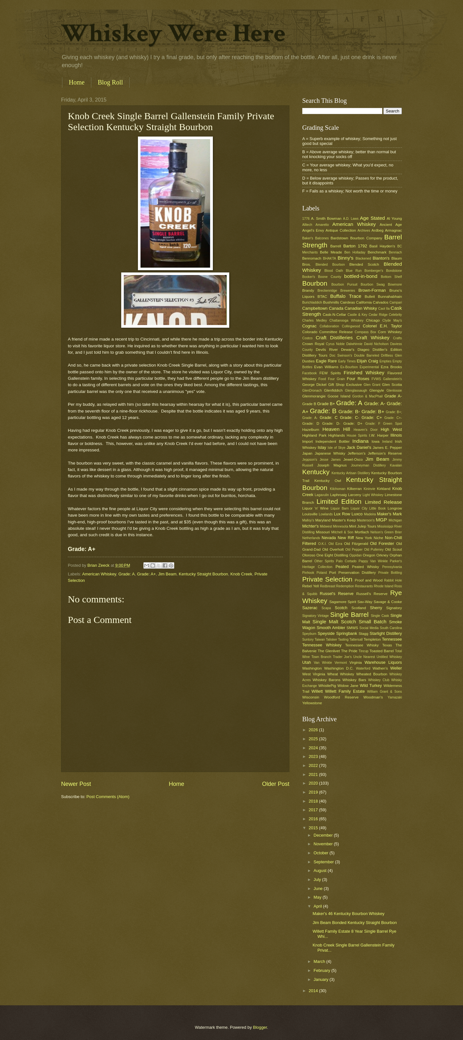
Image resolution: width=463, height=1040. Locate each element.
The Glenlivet (329, 651)
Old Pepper (354, 549)
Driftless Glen (391, 355)
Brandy (308, 290)
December (323, 835)
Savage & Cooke (388, 602)
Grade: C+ (372, 417)
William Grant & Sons (384, 691)
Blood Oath (333, 270)
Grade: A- (374, 403)
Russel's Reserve (337, 593)
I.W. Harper (378, 435)
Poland (321, 572)
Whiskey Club (378, 680)
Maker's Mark (389, 513)
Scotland (358, 608)
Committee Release (336, 332)
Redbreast (327, 586)
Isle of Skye (336, 447)
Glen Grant (372, 385)
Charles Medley (314, 320)
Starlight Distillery (386, 633)
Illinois (396, 435)
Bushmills (331, 302)
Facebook (309, 373)
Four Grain (336, 379)
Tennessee (392, 639)
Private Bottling (390, 572)
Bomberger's (374, 270)
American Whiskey (99, 574)
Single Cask (380, 616)
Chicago (372, 320)
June (318, 888)
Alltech (307, 225)
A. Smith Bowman (326, 218)
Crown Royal (313, 344)
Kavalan (396, 465)
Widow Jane (348, 686)
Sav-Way (365, 602)
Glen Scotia (392, 385)
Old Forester (382, 543)
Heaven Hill (336, 429)
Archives (364, 230)
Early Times (347, 361)
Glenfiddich (333, 390)
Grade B (309, 404)
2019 (314, 792)
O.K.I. (322, 544)
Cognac (309, 326)
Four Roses (358, 378)
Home (77, 82)
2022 (314, 765)
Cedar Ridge (377, 314)
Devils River (327, 349)
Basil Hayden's (382, 246)
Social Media (369, 628)
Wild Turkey (371, 685)
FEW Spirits (330, 373)
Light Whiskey (373, 495)
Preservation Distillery (357, 572)
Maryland (323, 520)
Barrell (335, 246)
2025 (314, 738)
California (364, 302)
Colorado (309, 332)
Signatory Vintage (315, 616)
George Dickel (314, 385)
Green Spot (392, 423)
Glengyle (376, 390)
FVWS (376, 379)
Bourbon (314, 283)
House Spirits (357, 435)
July (317, 879)
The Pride (349, 651)
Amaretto (322, 225)
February (322, 970)
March (319, 961)
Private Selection (327, 579)
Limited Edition (339, 501)
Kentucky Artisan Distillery (350, 473)
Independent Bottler (332, 441)
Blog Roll (110, 82)
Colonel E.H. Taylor (382, 326)
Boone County (329, 277)
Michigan (395, 520)
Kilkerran (354, 489)
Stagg (363, 634)
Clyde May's (392, 320)
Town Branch (321, 657)
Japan (307, 453)
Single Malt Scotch (334, 621)
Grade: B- (349, 411)
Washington (312, 668)
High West (391, 429)
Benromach (311, 258)
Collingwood (351, 326)
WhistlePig (327, 686)
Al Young (394, 218)
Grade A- (393, 396)
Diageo (363, 349)
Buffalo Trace (345, 296)
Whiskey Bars (354, 680)
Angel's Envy (313, 230)
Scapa (326, 608)
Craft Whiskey (372, 337)
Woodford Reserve (341, 697)
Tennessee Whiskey (321, 645)
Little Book (377, 508)
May (317, 897)
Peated (342, 566)
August (320, 870)
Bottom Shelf (391, 277)
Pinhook (308, 572)
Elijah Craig (367, 361)
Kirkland (383, 489)
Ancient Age (391, 225)
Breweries (347, 290)
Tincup (363, 651)
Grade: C (329, 417)
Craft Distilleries (334, 337)
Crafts (397, 338)
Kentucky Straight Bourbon (203, 574)
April (318, 906)
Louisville (310, 514)
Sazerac (309, 607)
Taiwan (319, 639)
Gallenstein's (392, 379)
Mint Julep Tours (362, 526)
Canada (336, 308)
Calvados (380, 302)
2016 (314, 818)
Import (307, 441)
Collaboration (329, 326)
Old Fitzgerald (356, 544)
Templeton (372, 639)
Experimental (369, 367)
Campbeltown (315, 308)
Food (322, 379)
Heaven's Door (366, 429)
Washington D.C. (338, 668)
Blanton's (381, 258)
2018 (314, 801)
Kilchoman (337, 489)
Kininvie (369, 489)
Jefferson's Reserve (385, 453)
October (321, 852)
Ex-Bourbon (349, 367)
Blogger (260, 1027)
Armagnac (393, 230)
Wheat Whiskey (340, 674)
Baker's (307, 238)
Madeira (370, 514)
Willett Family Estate (345, 691)
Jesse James (330, 459)
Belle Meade (331, 252)
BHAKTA (329, 258)
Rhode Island (384, 586)
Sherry (376, 607)
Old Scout (393, 549)
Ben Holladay (354, 252)
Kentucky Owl (327, 481)
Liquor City (358, 508)
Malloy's (308, 520)
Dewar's (347, 349)
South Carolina (391, 628)
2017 (314, 809)
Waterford (363, 668)
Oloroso (308, 555)
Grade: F (372, 423)
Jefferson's (356, 453)
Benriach (395, 252)
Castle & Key (358, 314)
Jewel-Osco (353, 459)
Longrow (395, 508)
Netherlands (311, 538)
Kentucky (316, 472)
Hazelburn (310, 429)
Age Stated (372, 218)
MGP (381, 519)
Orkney (382, 555)
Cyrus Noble (335, 344)
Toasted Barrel (381, 651)
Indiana (360, 441)
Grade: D (310, 423)
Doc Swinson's (341, 355)
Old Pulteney (374, 549)
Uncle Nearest (364, 657)
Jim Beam (167, 574)
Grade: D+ (353, 423)
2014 (314, 990)
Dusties (308, 361)
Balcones (322, 238)
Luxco (356, 513)
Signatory (394, 608)
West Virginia (313, 674)
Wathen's (380, 668)
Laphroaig (338, 495)
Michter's (310, 526)
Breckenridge (327, 290)
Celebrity (395, 314)
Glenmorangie (314, 396)
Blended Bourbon (330, 264)
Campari (395, 302)
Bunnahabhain (390, 296)
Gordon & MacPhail (367, 396)
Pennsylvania (392, 567)
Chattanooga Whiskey (347, 320)
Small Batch (372, 621)
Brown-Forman (372, 290)
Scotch (341, 607)
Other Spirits (324, 561)
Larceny (354, 495)
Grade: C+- (393, 418)
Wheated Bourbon (371, 674)
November (323, 843)
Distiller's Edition (387, 349)
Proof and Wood (369, 580)
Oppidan (355, 555)
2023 (314, 756)
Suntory (308, 639)
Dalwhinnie (354, 344)
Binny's (345, 258)
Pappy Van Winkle (373, 561)
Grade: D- (331, 423)
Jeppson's (309, 459)
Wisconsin (310, 697)
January (321, 979)
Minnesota (340, 526)
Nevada (329, 537)
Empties (385, 361)
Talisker (331, 639)
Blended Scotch (364, 264)
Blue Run (354, 270)
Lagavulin (322, 495)
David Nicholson (376, 344)
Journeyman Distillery (368, 465)
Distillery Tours (314, 355)
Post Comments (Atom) (108, 796)
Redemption (345, 586)
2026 (314, 729)
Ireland (387, 441)
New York (364, 538)
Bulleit (370, 296)
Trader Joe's (342, 657)
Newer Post (76, 784)
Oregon (369, 555)
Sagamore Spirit (342, 602)
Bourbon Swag (373, 284)
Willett (317, 691)
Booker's (308, 277)
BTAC (322, 296)
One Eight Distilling (332, 555)
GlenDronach (312, 390)
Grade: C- (349, 417)
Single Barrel (349, 614)
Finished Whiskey (364, 372)
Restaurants (364, 586)
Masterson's (366, 520)
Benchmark (377, 252)
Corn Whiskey (390, 332)
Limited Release (383, 502)
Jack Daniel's (359, 447)
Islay (322, 447)
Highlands (336, 435)
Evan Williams (326, 367)
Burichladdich (312, 302)
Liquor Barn (340, 508)
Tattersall (356, 639)
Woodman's (373, 697)
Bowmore (395, 284)
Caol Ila (383, 308)
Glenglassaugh (356, 390)
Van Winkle (323, 662)
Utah (306, 662)
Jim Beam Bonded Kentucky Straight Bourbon (355, 922)
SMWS (352, 628)
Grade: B (323, 410)
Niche (378, 538)
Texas (387, 645)
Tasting (343, 639)
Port (332, 572)
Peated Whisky (365, 567)
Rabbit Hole (393, 580)
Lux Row (342, 513)
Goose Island (339, 396)
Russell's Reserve (371, 594)
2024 (314, 747)
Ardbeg (377, 230)
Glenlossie (394, 390)
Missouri (323, 532)
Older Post (275, 784)
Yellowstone (312, 703)
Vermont (340, 662)
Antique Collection (340, 230)
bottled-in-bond (360, 276)
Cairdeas (347, 302)
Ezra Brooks (391, 367)
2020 (314, 783)
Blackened (363, 258)
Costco (307, 338)
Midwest (326, 526)
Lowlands (326, 514)
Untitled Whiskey (389, 657)
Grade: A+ (146, 574)
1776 (306, 218)
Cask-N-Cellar (334, 314)
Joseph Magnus (332, 465)
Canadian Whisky (361, 308)
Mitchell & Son (342, 532)
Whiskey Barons (326, 680)
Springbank (346, 633)
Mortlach (362, 532)
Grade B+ (326, 403)
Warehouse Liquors (383, 662)
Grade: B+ (372, 411)
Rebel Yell (310, 586)
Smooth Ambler (331, 627)
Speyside (326, 633)
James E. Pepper (387, 447)
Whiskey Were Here (173, 33)
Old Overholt (333, 549)
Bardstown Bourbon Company (356, 238)
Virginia (356, 662)
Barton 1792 (355, 246)
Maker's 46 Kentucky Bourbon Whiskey (349, 913)
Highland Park (314, 435)
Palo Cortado (346, 561)
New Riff (346, 537)
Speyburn (309, 634)
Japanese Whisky (330, 453)
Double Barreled (366, 355)
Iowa (375, 441)
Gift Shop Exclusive (345, 385)
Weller (396, 668)
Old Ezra (335, 544)
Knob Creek (241, 574)
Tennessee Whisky (362, 645)
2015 (314, 827)
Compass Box (365, 332)
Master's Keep (344, 520)
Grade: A (126, 574)
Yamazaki (395, 697)
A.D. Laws (351, 218)
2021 (314, 774)
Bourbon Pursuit (344, 284)
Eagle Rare (326, 361)
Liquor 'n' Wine (315, 508)
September (324, 861)
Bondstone (394, 270)
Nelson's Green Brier (386, 532)
